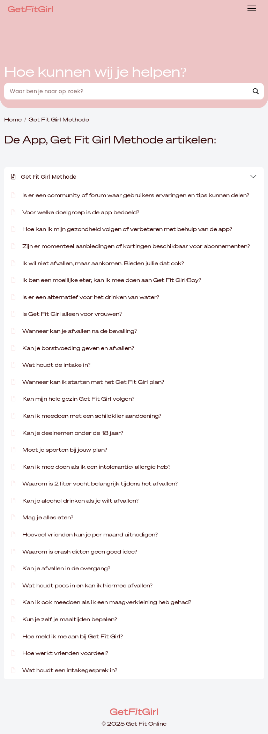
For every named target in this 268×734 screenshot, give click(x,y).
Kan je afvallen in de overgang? (60, 568)
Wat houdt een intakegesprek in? (64, 670)
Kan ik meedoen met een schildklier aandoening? (86, 416)
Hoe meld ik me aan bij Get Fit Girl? (67, 636)
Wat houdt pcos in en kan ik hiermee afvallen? (81, 585)
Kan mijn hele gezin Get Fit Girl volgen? (72, 398)
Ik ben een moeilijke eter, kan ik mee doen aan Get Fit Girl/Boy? (106, 280)
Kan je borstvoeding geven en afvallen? (72, 348)
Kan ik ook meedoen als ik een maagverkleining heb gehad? (101, 602)
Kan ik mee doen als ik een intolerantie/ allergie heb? (91, 466)
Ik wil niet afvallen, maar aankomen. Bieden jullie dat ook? (97, 263)
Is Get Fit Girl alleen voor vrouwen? (66, 314)
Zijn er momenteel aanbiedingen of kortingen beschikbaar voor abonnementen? (130, 246)
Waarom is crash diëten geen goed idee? (74, 551)
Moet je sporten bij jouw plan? (59, 449)
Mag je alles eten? (42, 517)
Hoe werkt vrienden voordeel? (59, 653)
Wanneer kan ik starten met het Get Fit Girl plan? (87, 382)
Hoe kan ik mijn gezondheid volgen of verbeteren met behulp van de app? (121, 229)
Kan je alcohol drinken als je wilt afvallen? (75, 500)
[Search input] (128, 91)
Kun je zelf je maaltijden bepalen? (64, 619)
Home (13, 119)
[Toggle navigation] (251, 9)
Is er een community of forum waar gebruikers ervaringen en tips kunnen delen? (130, 195)
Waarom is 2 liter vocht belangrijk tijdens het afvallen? (94, 483)
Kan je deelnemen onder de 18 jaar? (67, 433)
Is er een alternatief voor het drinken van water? (85, 297)
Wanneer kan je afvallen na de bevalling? (74, 331)
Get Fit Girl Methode (43, 177)
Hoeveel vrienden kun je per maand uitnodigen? (84, 534)
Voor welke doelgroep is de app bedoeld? (75, 212)
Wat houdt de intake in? (50, 365)
